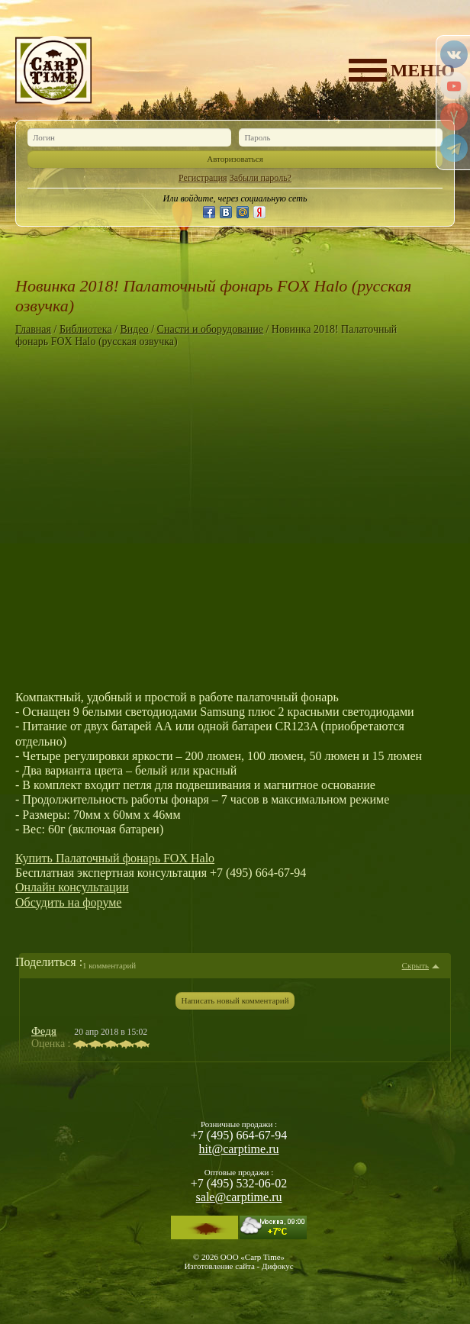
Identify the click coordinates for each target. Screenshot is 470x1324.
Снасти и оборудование (210, 329)
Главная (33, 329)
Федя (43, 1031)
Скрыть (415, 966)
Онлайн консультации (72, 887)
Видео (135, 329)
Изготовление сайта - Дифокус (238, 1266)
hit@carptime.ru (239, 1148)
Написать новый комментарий (234, 1000)
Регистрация (203, 177)
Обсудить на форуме (68, 902)
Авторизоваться (235, 158)
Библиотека (86, 329)
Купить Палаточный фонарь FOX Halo (114, 858)
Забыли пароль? (260, 177)
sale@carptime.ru (239, 1196)
